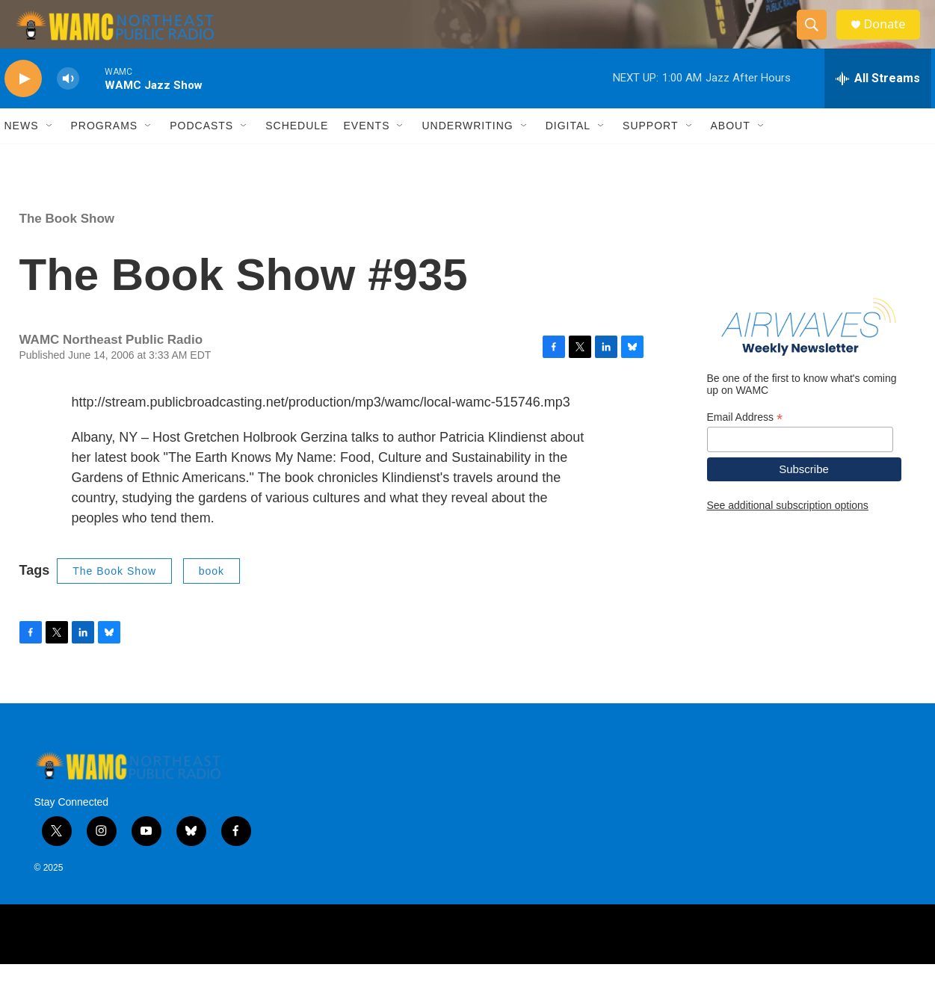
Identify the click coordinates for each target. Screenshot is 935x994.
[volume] (68, 109)
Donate (893, 39)
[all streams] (877, 108)
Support (650, 155)
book (211, 600)
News (21, 155)
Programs (104, 155)
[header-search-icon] (818, 40)
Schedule (296, 155)
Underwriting (467, 155)
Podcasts (201, 155)
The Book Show (67, 248)
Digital (568, 155)
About (730, 155)
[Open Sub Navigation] (50, 155)
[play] (23, 108)
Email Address (745, 446)
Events (366, 155)
